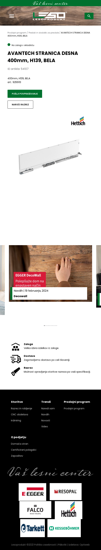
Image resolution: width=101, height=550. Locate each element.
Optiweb (85, 544)
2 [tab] (45, 325)
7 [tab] (52, 325)
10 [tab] (56, 325)
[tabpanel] (50, 282)
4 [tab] (48, 325)
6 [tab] (51, 325)
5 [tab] (49, 325)
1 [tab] (44, 325)
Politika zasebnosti (45, 544)
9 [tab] (55, 325)
